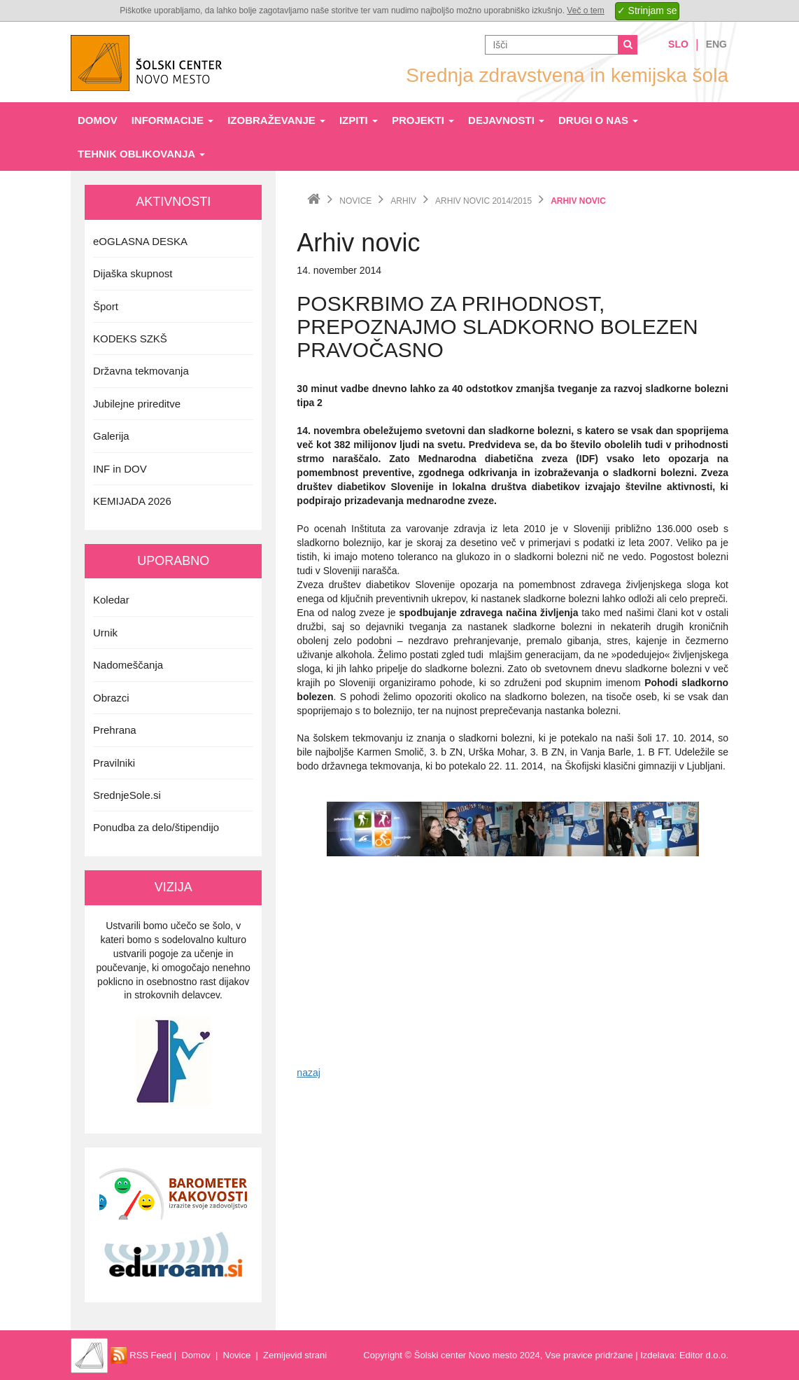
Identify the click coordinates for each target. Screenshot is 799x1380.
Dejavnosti (506, 120)
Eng (716, 44)
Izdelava (657, 1355)
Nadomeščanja (128, 665)
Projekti (423, 120)
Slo (678, 44)
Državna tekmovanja (141, 371)
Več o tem (585, 10)
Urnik (105, 633)
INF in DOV (120, 469)
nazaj (308, 1072)
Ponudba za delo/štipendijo (156, 827)
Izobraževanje (276, 120)
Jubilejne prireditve (137, 404)
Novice (355, 201)
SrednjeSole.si (127, 795)
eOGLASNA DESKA (140, 241)
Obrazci (111, 698)
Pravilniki (114, 763)
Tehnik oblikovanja (141, 154)
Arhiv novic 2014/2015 (483, 201)
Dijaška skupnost (132, 273)
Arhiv (403, 201)
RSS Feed (141, 1355)
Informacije (173, 120)
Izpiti (358, 120)
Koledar (111, 600)
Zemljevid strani (295, 1355)
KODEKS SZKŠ (130, 338)
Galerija (111, 436)
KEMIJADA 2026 (132, 501)
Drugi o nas (598, 120)
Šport (105, 306)
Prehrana (114, 730)
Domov (98, 120)
